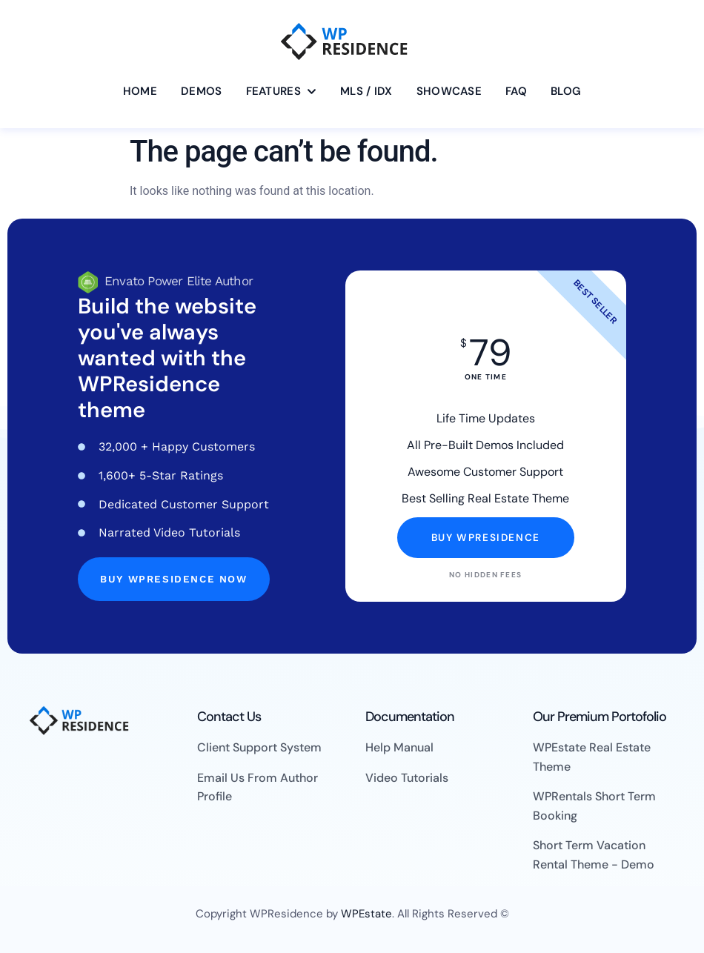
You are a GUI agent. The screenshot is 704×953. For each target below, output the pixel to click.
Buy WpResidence (485, 537)
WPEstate (366, 913)
